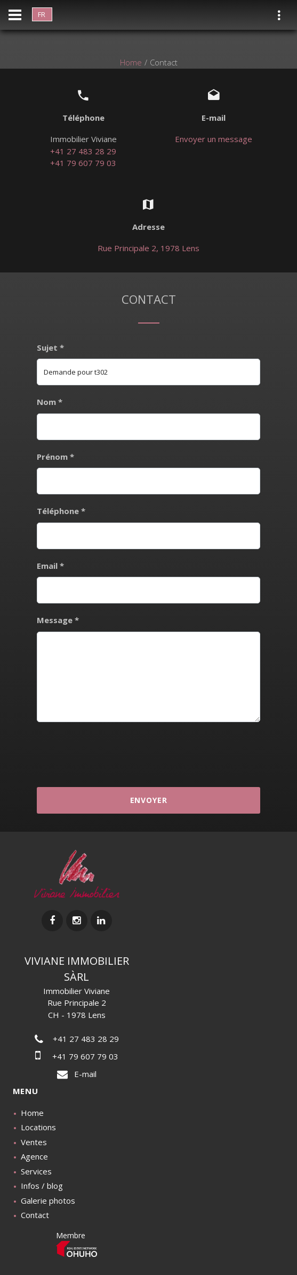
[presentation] (148, 753)
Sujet (50, 347)
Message (58, 620)
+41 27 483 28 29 (83, 151)
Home (131, 62)
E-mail (77, 1074)
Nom (49, 401)
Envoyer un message (213, 139)
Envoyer (148, 800)
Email (50, 565)
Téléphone (61, 511)
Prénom (55, 456)
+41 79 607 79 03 (83, 163)
